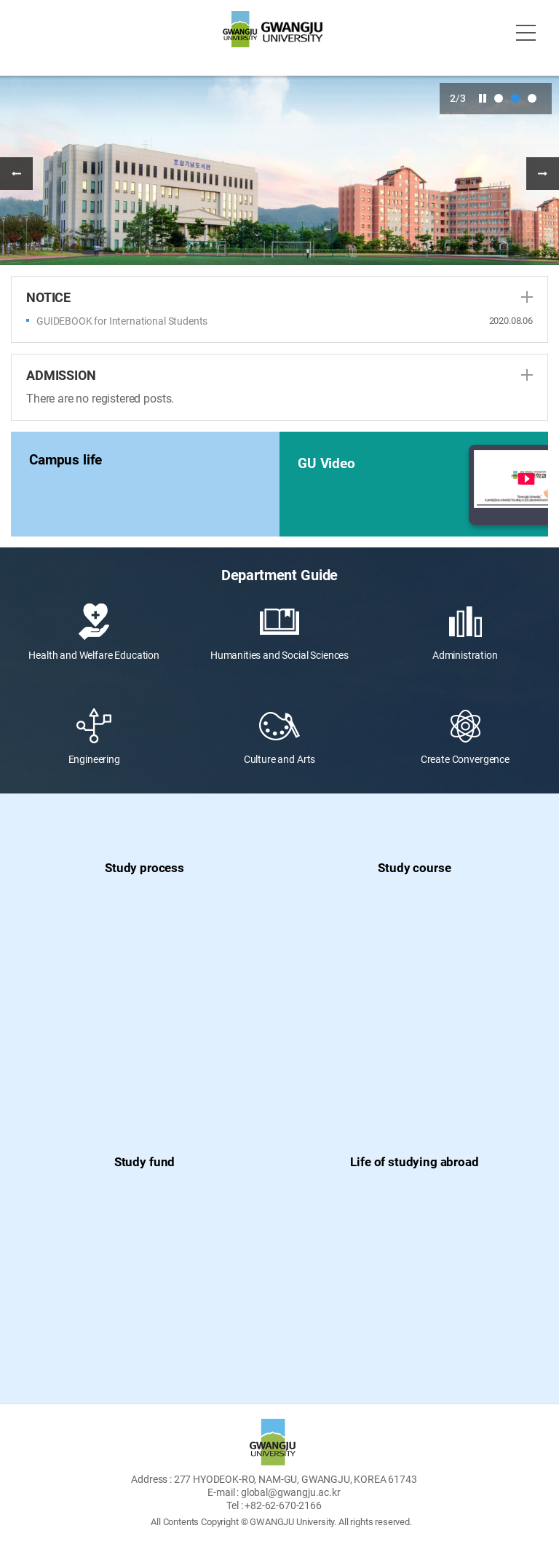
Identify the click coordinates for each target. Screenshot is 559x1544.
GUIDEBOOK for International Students (121, 321)
